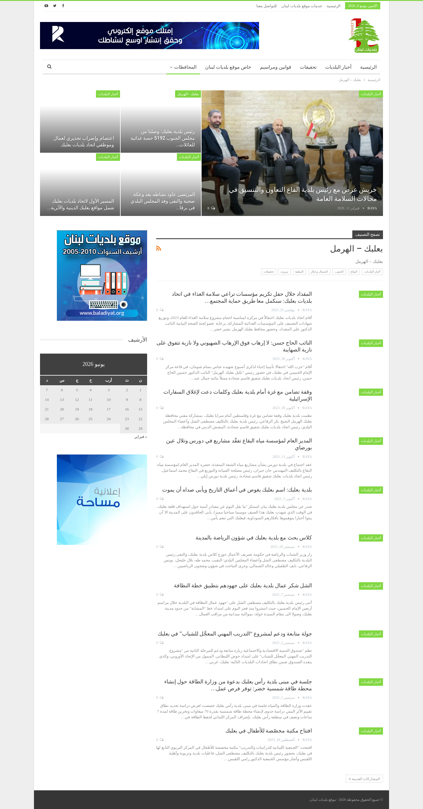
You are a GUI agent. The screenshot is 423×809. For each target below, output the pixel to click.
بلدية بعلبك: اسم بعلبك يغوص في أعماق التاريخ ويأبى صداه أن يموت (237, 490)
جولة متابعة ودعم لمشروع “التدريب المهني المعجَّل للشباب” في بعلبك (235, 634)
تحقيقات (308, 67)
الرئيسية (334, 6)
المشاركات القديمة (364, 779)
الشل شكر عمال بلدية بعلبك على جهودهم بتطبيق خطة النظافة (243, 586)
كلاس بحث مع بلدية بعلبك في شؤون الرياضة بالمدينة (254, 538)
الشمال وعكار (319, 271)
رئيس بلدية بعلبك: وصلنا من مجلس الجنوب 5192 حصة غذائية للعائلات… (163, 138)
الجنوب (339, 271)
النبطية (299, 271)
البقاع (353, 271)
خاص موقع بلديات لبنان (228, 67)
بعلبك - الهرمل (188, 94)
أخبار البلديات (338, 67)
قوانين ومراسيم (275, 67)
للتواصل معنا (266, 6)
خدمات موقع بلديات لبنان (301, 6)
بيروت (284, 271)
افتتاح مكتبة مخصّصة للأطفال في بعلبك (268, 731)
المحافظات (185, 67)
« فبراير (140, 436)
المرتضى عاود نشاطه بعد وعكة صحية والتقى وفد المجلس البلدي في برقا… (163, 201)
